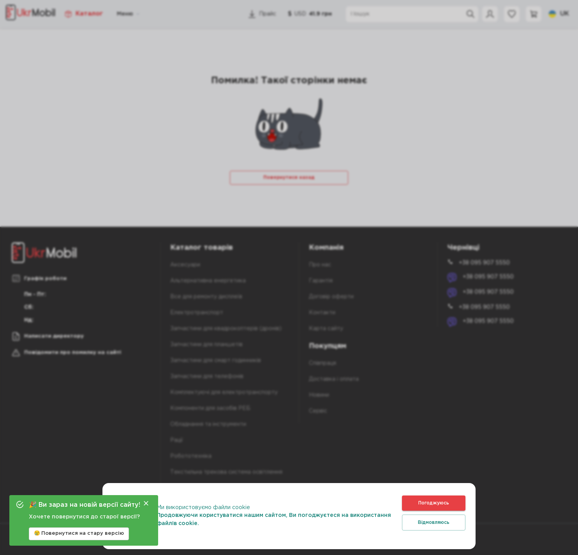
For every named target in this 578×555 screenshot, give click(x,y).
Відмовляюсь (433, 522)
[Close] (146, 503)
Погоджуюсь (433, 503)
